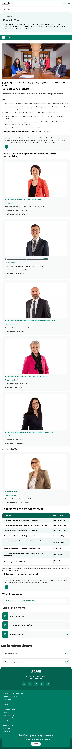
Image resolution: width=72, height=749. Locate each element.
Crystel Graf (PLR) (10, 203)
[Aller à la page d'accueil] (6, 3)
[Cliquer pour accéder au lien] (36, 143)
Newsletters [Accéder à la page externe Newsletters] (6, 702)
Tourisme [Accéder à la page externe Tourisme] (5, 720)
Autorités (7, 9)
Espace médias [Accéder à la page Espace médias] (7, 699)
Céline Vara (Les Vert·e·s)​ (12, 436)
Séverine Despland (10, 495)
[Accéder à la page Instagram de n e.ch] (36, 684)
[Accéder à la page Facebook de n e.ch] (42, 684)
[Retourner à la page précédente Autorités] (36, 16)
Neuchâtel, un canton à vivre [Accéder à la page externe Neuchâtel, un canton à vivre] (11, 715)
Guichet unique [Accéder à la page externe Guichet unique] (7, 728)
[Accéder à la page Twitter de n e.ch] (24, 684)
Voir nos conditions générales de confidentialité (36, 739)
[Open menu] (68, 3)
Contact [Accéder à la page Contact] (5, 704)
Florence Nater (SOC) (11, 380)
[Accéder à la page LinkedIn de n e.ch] (30, 684)
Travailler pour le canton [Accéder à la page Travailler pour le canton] (10, 696)
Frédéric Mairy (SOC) (11, 262)
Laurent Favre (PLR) (11, 324)
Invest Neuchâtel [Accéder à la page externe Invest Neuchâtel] (8, 718)
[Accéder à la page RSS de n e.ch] (48, 684)
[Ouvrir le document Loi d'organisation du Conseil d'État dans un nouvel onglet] (36, 625)
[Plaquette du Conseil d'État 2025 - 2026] (36, 601)
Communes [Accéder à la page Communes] (6, 712)
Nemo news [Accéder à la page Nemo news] (6, 731)
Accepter (35, 744)
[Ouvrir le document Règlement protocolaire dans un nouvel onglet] (36, 634)
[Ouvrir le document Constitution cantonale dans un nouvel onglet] (36, 616)
